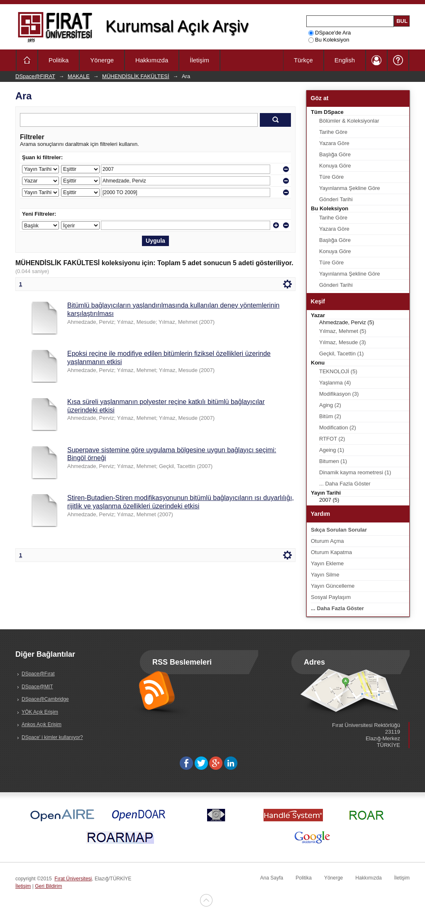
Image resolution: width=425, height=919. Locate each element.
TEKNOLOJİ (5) (338, 371)
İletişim (199, 60)
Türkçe (303, 60)
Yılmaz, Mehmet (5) (342, 331)
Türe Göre (331, 177)
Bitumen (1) (333, 461)
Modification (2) (337, 427)
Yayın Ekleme (327, 563)
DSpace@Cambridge (45, 699)
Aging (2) (330, 405)
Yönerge (102, 60)
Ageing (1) (331, 450)
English (345, 60)
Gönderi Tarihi (336, 199)
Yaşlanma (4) (335, 382)
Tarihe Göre (333, 132)
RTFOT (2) (332, 439)
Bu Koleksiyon (328, 40)
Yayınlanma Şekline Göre (349, 188)
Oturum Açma (327, 541)
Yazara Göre (334, 143)
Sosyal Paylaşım (331, 597)
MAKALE (79, 76)
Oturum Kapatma (331, 552)
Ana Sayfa (271, 878)
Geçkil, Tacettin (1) (341, 353)
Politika (58, 60)
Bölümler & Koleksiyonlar (349, 121)
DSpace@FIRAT (35, 76)
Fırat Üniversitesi (73, 879)
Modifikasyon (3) (339, 394)
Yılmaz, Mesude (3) (342, 342)
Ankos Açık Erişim (41, 724)
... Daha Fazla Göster (345, 483)
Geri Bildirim (48, 886)
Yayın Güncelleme (332, 586)
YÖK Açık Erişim (40, 712)
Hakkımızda (151, 60)
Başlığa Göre (335, 154)
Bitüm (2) (330, 416)
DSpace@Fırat (38, 674)
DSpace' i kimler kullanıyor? (52, 737)
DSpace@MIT (37, 687)
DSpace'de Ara (329, 33)
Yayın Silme (325, 575)
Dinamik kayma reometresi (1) (355, 472)
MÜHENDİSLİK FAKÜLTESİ (135, 76)
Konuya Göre (335, 166)
